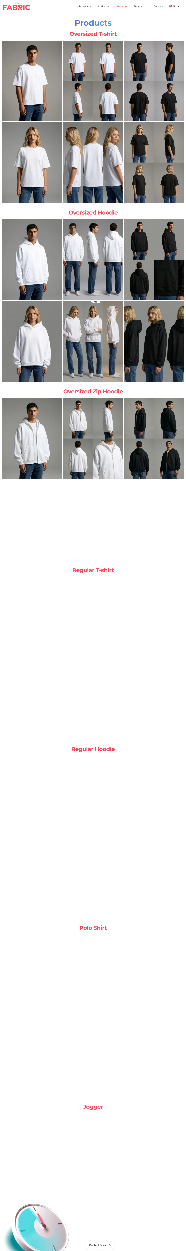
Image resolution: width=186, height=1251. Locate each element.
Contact (158, 6)
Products (122, 6)
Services (142, 6)
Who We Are (84, 6)
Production (103, 6)
